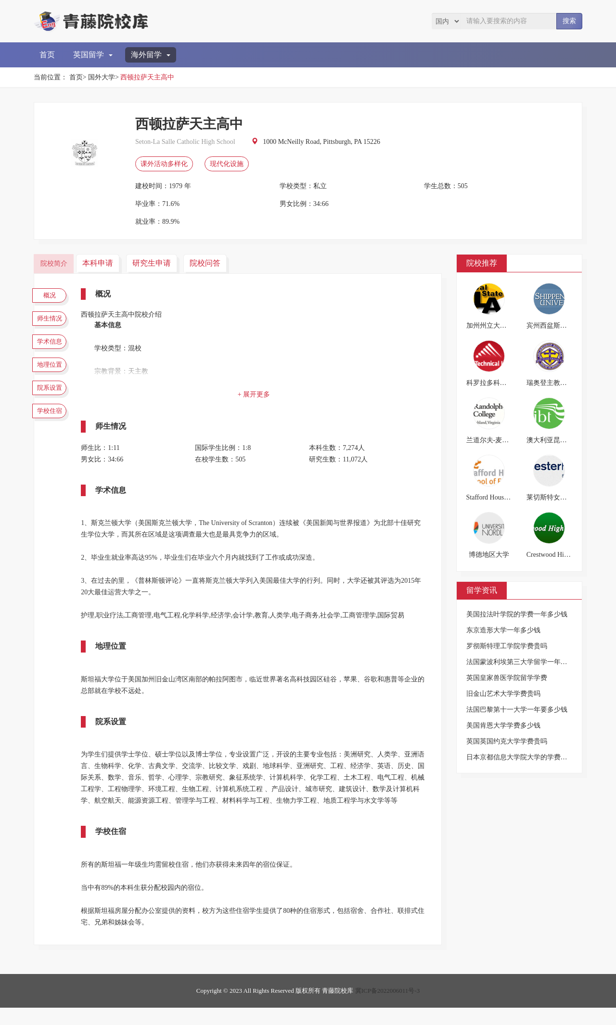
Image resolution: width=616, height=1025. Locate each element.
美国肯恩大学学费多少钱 (503, 725)
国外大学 (101, 77)
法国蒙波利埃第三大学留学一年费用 (520, 662)
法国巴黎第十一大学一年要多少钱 (516, 709)
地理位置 (52, 380)
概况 (53, 296)
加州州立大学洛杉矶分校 (503, 325)
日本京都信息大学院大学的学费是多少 (523, 757)
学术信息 (52, 353)
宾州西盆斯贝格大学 (556, 325)
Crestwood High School (558, 554)
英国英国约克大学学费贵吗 (506, 741)
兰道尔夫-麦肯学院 (494, 440)
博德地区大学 (489, 554)
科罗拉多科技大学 (493, 382)
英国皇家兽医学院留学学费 (506, 677)
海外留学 (150, 55)
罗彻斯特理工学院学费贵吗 (506, 646)
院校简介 (55, 263)
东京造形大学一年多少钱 (503, 630)
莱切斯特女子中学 (553, 497)
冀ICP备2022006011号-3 (387, 1008)
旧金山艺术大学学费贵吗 (503, 693)
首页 (47, 55)
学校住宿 (52, 437)
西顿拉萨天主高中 (147, 77)
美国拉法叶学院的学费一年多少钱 (516, 614)
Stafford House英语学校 (500, 497)
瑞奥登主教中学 (550, 382)
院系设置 (52, 409)
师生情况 (52, 324)
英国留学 (93, 55)
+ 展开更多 (257, 394)
